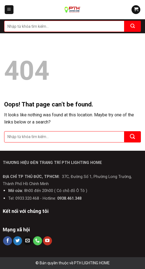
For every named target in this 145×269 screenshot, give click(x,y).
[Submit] (132, 26)
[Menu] (9, 9)
